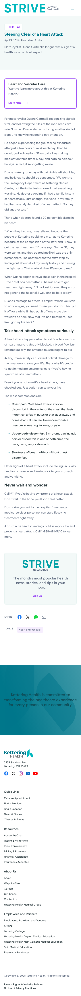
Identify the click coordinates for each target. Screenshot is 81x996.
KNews (8, 925)
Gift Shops (10, 894)
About (7, 878)
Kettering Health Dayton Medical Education (29, 936)
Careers (9, 888)
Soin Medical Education (18, 947)
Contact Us (11, 899)
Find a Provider (13, 803)
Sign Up (40, 595)
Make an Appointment (17, 798)
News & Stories (13, 814)
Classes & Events (14, 819)
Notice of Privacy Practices (20, 988)
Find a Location (13, 809)
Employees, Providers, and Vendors (25, 920)
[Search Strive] (62, 8)
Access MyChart (13, 835)
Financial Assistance (16, 856)
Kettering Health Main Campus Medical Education (33, 941)
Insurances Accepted (16, 862)
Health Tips (13, 27)
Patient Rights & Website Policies (23, 984)
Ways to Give (12, 883)
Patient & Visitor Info (16, 840)
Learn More (18, 102)
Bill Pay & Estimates (15, 851)
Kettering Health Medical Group (22, 904)
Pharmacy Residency (16, 952)
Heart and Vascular (30, 629)
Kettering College (14, 931)
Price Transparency (15, 846)
